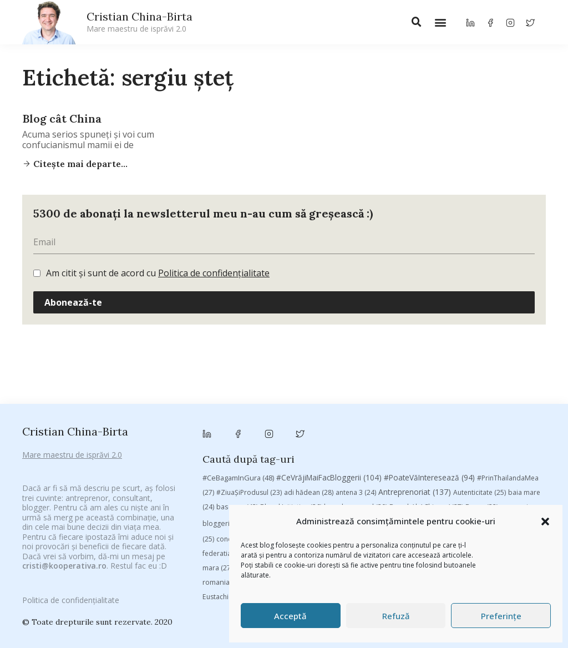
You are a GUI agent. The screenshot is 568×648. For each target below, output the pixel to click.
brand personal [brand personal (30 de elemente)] (355, 421)
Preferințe (501, 615)
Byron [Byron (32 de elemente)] (481, 421)
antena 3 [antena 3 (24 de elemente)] (356, 406)
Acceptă (290, 615)
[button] (545, 521)
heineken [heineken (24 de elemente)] (379, 468)
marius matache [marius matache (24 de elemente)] (266, 482)
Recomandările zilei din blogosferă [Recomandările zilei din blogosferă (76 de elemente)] (415, 482)
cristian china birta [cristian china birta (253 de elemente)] (301, 452)
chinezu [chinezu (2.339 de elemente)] (449, 436)
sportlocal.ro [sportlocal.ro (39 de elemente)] (353, 497)
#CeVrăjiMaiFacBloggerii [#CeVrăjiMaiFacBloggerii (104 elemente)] (329, 391)
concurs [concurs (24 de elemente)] (235, 453)
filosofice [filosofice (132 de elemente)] (330, 467)
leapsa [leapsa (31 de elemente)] (420, 468)
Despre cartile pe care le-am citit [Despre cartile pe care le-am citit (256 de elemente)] (419, 452)
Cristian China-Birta (139, 21)
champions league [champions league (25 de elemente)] (379, 437)
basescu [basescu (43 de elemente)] (237, 421)
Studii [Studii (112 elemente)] (403, 496)
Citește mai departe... (79, 163)
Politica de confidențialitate (214, 273)
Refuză (396, 615)
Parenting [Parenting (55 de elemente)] (324, 482)
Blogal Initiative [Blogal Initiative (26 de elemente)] (291, 421)
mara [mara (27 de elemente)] (217, 482)
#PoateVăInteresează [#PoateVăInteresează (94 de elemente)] (429, 392)
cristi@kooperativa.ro (64, 550)
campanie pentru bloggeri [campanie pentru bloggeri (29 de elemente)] (293, 437)
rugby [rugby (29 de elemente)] (261, 497)
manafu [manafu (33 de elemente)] (517, 468)
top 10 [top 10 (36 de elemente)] (469, 497)
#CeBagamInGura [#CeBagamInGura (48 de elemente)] (238, 392)
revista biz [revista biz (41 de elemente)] (507, 482)
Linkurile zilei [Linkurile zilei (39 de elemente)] (468, 468)
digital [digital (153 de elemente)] (514, 453)
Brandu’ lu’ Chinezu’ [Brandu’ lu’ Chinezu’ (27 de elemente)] (426, 421)
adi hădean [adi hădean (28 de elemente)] (308, 406)
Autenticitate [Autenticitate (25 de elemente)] (479, 406)
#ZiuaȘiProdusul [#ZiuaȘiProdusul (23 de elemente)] (249, 406)
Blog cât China (62, 118)
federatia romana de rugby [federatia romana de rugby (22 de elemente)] (251, 468)
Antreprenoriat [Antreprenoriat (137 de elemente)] (414, 406)
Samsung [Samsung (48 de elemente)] (301, 497)
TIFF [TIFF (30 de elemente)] (437, 497)
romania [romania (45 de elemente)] (222, 497)
